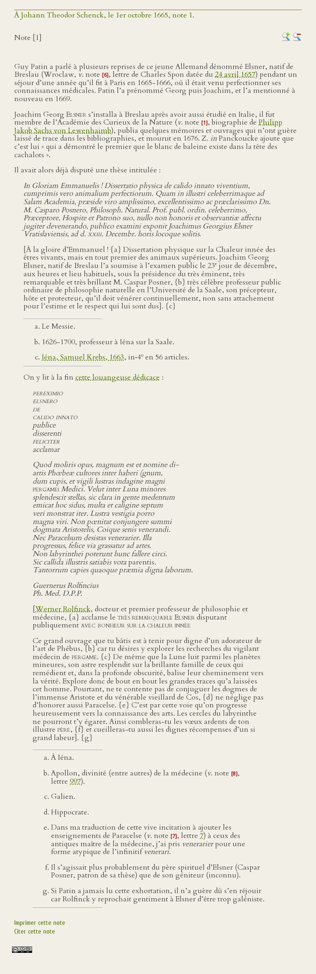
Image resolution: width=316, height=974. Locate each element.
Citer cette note (34, 931)
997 (75, 781)
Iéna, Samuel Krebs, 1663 (83, 357)
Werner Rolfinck (62, 609)
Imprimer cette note (39, 923)
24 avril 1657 (235, 74)
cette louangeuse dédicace (117, 377)
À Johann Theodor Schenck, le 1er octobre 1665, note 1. (104, 15)
